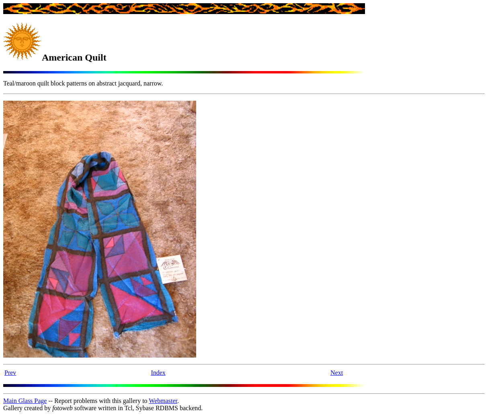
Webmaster (163, 400)
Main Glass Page (25, 400)
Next (336, 372)
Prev (10, 372)
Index (158, 372)
